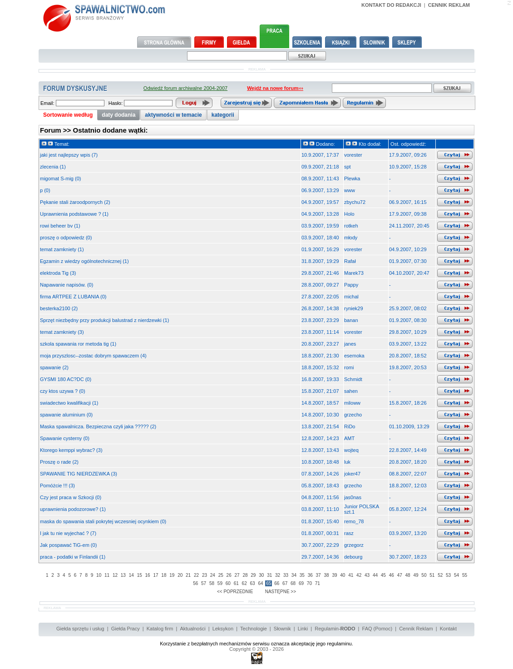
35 (302, 575)
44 (375, 575)
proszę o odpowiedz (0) (66, 237)
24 (212, 575)
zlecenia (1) (53, 166)
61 (236, 583)
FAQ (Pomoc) (377, 628)
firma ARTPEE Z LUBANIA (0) (73, 296)
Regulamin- (335, 628)
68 (293, 583)
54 (456, 575)
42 (358, 575)
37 (318, 575)
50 (423, 575)
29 (253, 575)
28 (244, 575)
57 (203, 583)
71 (317, 583)
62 (244, 583)
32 (277, 575)
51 (431, 575)
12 (115, 575)
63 (252, 583)
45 (383, 575)
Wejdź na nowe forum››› (275, 88)
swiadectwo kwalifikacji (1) (69, 403)
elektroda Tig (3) (58, 273)
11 (106, 575)
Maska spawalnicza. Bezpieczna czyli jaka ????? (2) (98, 426)
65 (268, 583)
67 (284, 583)
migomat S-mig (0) (60, 178)
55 (464, 575)
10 (98, 575)
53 (448, 575)
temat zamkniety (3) (62, 332)
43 (367, 575)
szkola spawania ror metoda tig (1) (78, 344)
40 (342, 575)
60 (228, 583)
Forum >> (56, 130)
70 (309, 583)
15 (139, 575)
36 (310, 575)
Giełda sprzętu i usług (80, 628)
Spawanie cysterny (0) (64, 438)
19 (171, 575)
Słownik (282, 628)
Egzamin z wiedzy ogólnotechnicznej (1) (84, 261)
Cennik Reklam (416, 628)
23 (204, 575)
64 (260, 583)
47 (399, 575)
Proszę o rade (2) (59, 462)
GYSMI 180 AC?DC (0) (65, 379)
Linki (303, 628)
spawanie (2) (54, 367)
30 (261, 575)
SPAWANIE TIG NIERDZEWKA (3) (78, 473)
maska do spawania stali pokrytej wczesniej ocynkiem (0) (103, 521)
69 (301, 583)
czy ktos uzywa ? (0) (62, 391)
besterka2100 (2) (59, 308)
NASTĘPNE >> (280, 591)
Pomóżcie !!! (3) (57, 485)
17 (155, 575)
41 (350, 575)
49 (415, 575)
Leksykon (222, 628)
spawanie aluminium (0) (66, 414)
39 (334, 575)
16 (147, 575)
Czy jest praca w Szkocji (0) (70, 497)
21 (188, 575)
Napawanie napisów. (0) (66, 284)
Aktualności (192, 628)
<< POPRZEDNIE (235, 591)
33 (285, 575)
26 (229, 575)
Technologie (253, 628)
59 (219, 583)
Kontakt (448, 628)
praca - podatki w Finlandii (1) (72, 557)
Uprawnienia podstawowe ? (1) (74, 214)
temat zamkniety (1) (62, 249)
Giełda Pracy (125, 628)
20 (180, 575)
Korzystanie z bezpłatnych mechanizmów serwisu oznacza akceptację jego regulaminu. (256, 643)
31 (269, 575)
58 (211, 583)
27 (237, 575)
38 (326, 575)
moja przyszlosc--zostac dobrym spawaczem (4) (93, 355)
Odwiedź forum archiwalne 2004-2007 (185, 88)
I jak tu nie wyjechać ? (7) (68, 533)
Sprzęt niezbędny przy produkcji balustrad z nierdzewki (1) (104, 320)
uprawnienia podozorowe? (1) (73, 509)
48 (407, 575)
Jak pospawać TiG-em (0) (68, 545)
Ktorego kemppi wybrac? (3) (71, 450)
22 (196, 575)
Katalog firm (160, 628)
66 (276, 583)
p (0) (45, 190)
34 (293, 575)
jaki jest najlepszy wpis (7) (69, 155)
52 (440, 575)
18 (163, 575)
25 (220, 575)
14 (131, 575)
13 (123, 575)
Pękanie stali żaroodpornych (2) (75, 202)
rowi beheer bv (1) (60, 225)
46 (391, 575)
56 (195, 583)
